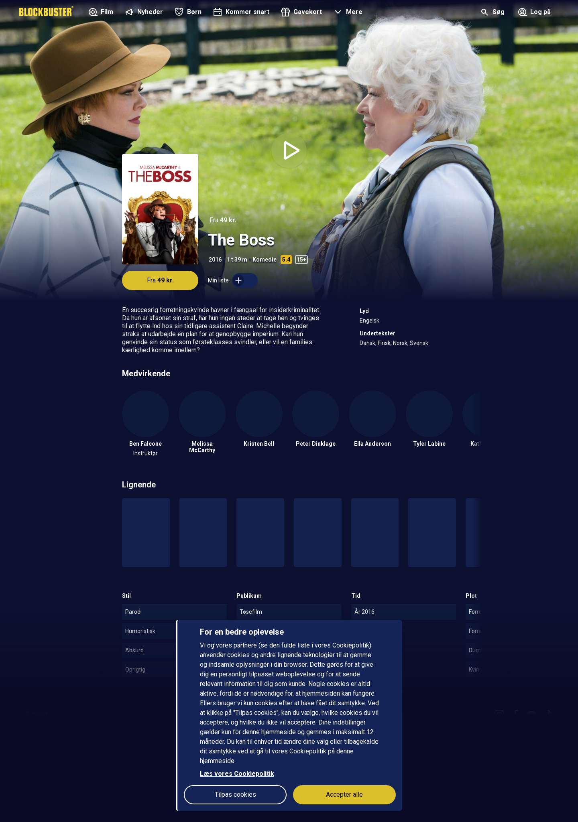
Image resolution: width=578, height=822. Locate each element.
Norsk (400, 343)
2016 (215, 259)
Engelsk (369, 320)
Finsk (384, 343)
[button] (347, 13)
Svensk (419, 343)
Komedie (264, 259)
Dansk (367, 343)
